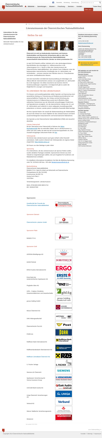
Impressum (97, 433)
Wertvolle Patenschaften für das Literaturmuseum (13, 43)
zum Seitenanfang (94, 429)
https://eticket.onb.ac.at (42, 142)
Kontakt (80, 6)
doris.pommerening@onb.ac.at (86, 59)
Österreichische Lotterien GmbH (37, 222)
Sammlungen (42, 6)
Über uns (88, 9)
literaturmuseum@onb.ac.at (85, 43)
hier (56, 132)
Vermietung (67, 2)
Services (71, 6)
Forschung (62, 6)
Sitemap (89, 433)
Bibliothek (32, 6)
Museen (52, 6)
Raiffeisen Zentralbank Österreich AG (38, 356)
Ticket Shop (97, 6)
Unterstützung (75, 2)
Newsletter (59, 2)
